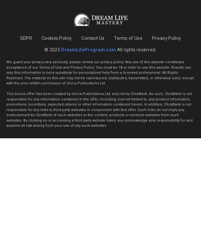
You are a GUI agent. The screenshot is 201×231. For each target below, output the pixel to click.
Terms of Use (128, 38)
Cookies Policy (57, 38)
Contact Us (92, 38)
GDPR (26, 38)
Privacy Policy (166, 38)
